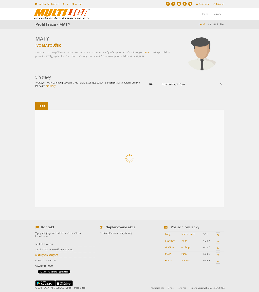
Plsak (184, 240)
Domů (202, 24)
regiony (77, 4)
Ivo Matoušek (48, 45)
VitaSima (169, 247)
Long (167, 234)
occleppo (170, 240)
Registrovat (202, 4)
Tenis (41, 105)
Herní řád (181, 287)
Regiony (217, 14)
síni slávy (51, 85)
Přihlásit (218, 4)
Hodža (168, 260)
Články (204, 14)
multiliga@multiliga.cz (47, 4)
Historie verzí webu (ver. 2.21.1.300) (207, 287)
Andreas (185, 260)
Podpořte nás (157, 287)
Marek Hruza (188, 234)
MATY (168, 253)
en (65, 4)
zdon (184, 253)
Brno (147, 52)
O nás (171, 287)
